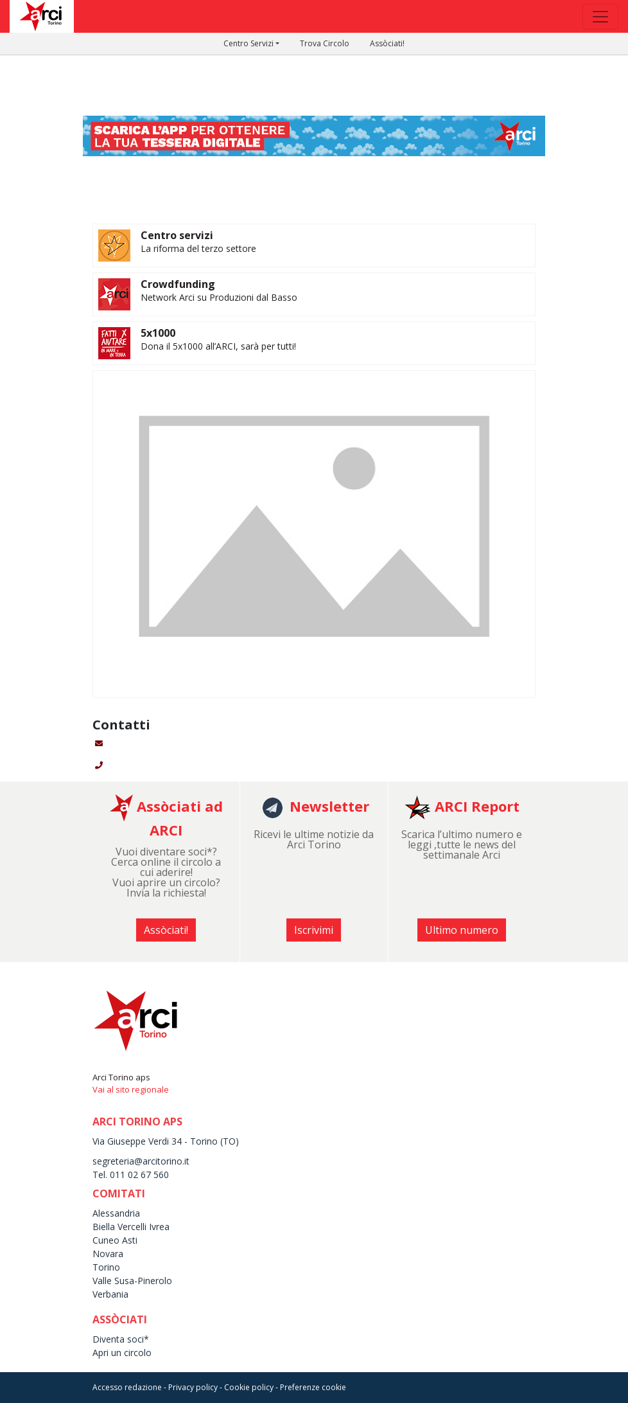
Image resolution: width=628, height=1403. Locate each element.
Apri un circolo (122, 1352)
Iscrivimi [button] (313, 930)
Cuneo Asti (114, 1240)
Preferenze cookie (313, 1387)
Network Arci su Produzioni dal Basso (219, 297)
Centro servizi (177, 235)
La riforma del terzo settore (198, 248)
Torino (106, 1267)
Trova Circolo (324, 43)
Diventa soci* (120, 1339)
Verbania (110, 1294)
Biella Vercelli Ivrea (131, 1226)
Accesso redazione (127, 1387)
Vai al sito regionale (130, 1089)
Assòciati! (387, 43)
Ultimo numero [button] (461, 930)
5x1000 (158, 333)
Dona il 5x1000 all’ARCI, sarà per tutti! (218, 346)
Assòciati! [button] (166, 930)
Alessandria (116, 1213)
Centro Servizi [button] (248, 43)
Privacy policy (193, 1387)
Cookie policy (249, 1387)
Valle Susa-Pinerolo (132, 1280)
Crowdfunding (178, 284)
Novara (107, 1253)
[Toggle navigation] (600, 17)
